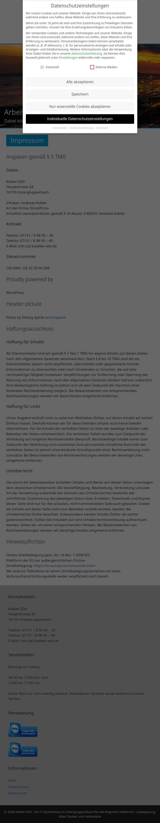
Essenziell (49, 64)
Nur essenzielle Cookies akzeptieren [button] (80, 103)
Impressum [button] (102, 124)
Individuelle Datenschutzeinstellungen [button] (80, 115)
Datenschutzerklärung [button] (82, 124)
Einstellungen (68, 54)
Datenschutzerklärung (86, 50)
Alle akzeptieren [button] (80, 78)
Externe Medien (103, 64)
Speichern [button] (80, 91)
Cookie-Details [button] (59, 124)
